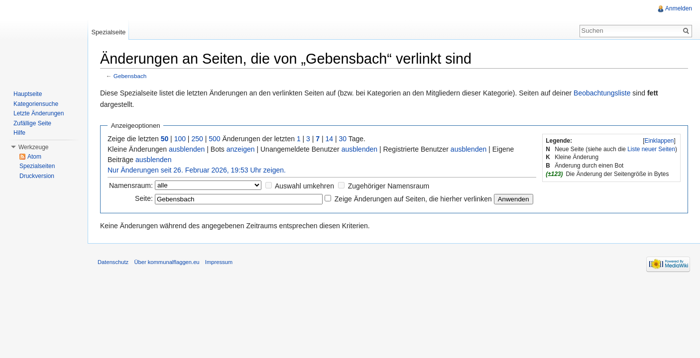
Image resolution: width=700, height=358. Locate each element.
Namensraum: (131, 185)
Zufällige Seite (32, 123)
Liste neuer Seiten (651, 149)
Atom (34, 156)
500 (214, 139)
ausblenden (187, 149)
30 (343, 139)
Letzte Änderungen (38, 113)
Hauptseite (27, 93)
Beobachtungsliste (602, 93)
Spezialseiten (37, 166)
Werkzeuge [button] (33, 147)
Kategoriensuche (35, 103)
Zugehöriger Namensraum (388, 186)
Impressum (219, 262)
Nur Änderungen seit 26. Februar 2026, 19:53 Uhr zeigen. (197, 170)
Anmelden (678, 8)
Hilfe (19, 132)
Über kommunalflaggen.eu (166, 262)
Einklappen (659, 140)
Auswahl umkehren (304, 186)
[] (659, 140)
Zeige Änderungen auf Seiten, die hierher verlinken (413, 199)
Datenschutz (113, 262)
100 (180, 139)
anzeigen (241, 149)
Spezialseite (108, 32)
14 (330, 139)
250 (197, 139)
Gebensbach (130, 76)
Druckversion (36, 176)
